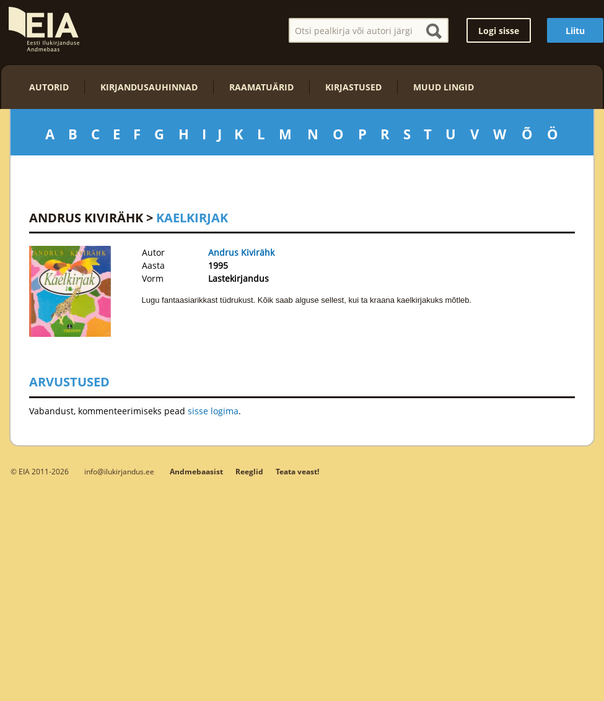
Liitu (575, 31)
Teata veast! (297, 471)
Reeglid (249, 471)
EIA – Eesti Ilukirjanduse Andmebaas (44, 29)
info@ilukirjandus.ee (119, 471)
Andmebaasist (196, 471)
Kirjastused (353, 87)
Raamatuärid (261, 87)
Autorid (49, 87)
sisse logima (213, 411)
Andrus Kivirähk (86, 217)
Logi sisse (498, 31)
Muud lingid (443, 87)
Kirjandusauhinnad (149, 87)
